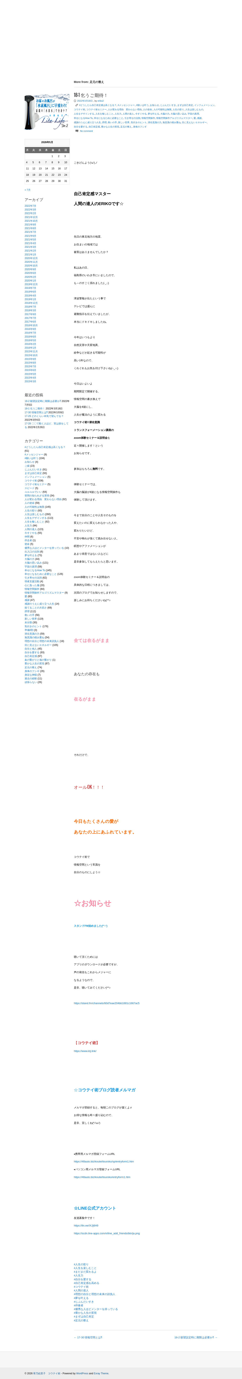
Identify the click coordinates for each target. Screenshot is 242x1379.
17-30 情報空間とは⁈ (36, 412)
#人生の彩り (81, 1264)
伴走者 (28, 540)
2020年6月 (30, 273)
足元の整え (31, 667)
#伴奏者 (78, 1305)
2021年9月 (30, 224)
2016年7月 (30, 332)
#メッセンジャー (34, 454)
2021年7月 (30, 232)
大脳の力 (29, 559)
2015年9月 (30, 359)
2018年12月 (31, 303)
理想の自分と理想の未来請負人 (42, 641)
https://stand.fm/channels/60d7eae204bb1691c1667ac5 (106, 1003)
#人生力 (78, 1275)
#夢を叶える (81, 1298)
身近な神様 (31, 674)
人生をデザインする (36, 518)
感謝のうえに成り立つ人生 (39, 603)
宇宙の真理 (31, 566)
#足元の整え (81, 1320)
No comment (86, 131)
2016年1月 (30, 347)
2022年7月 (30, 205)
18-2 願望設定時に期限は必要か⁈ (43, 401)
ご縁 (27, 465)
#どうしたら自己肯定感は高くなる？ (45, 447)
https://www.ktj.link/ (85, 1051)
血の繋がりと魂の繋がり (38, 659)
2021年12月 (31, 217)
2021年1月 (30, 254)
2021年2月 (30, 250)
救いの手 (29, 615)
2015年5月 (30, 374)
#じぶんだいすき (84, 1301)
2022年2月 (30, 213)
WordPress (82, 1373)
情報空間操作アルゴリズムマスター (44, 592)
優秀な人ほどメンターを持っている (44, 548)
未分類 (28, 622)
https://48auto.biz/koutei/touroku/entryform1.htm (102, 1177)
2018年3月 (30, 310)
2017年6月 (30, 321)
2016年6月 (30, 336)
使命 (27, 544)
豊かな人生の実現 (34, 663)
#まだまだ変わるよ (85, 1271)
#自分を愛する (82, 1279)
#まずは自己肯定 (84, 1316)
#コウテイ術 (81, 1286)
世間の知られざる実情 (37, 495)
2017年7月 (30, 318)
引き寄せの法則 (33, 577)
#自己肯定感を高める (86, 1283)
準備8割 (29, 630)
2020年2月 (30, 277)
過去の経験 (31, 678)
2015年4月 (30, 377)
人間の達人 (31, 529)
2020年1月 (30, 280)
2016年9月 (30, 329)
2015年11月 (31, 351)
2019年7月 (30, 288)
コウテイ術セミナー (36, 484)
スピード (29, 488)
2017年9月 (30, 314)
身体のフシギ (32, 671)
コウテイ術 (31, 480)
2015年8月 (30, 362)
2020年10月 (31, 265)
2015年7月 (30, 366)
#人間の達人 (81, 1290)
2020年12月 (31, 258)
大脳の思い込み (33, 562)
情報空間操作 (32, 589)
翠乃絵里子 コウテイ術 (46, 1373)
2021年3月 (30, 247)
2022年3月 (30, 209)
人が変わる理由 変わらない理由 (43, 499)
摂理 (27, 611)
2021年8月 (30, 228)
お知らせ (29, 461)
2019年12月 (31, 284)
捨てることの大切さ (36, 607)
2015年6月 (30, 370)
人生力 (28, 525)
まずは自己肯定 (33, 473)
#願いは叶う (31, 458)
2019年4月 (30, 295)
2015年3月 (30, 381)
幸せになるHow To (35, 570)
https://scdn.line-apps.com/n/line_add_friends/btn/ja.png (107, 1233)
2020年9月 (30, 269)
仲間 (27, 536)
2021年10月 (31, 220)
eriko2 (101, 101)
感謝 (27, 600)
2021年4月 (30, 243)
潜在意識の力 (32, 633)
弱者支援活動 (32, 581)
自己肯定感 (31, 656)
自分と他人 (31, 648)
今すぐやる (31, 533)
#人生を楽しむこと (85, 1268)
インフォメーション (36, 476)
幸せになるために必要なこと (41, 574)
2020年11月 (31, 262)
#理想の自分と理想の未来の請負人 (94, 1294)
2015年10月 (31, 355)
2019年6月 (30, 291)
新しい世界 (31, 618)
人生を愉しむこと (34, 521)
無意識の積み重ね (34, 637)
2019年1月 (30, 299)
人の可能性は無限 (34, 506)
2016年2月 (30, 344)
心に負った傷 (32, 585)
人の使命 (29, 503)
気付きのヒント (33, 626)
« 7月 (28, 189)
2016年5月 (30, 340)
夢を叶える (31, 555)
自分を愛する (32, 652)
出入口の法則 (32, 551)
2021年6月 (30, 235)
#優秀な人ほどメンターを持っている (96, 1309)
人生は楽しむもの (34, 514)
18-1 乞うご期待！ (35, 408)
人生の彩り (31, 510)
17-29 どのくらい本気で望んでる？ (44, 416)
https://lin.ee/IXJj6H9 (86, 1225)
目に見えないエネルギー (38, 645)
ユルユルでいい (33, 491)
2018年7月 (30, 306)
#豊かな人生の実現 (85, 1312)
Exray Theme (101, 1373)
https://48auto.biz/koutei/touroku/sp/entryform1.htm (104, 1161)
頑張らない (31, 682)
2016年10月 (31, 325)
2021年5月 (30, 239)
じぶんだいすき (33, 469)
